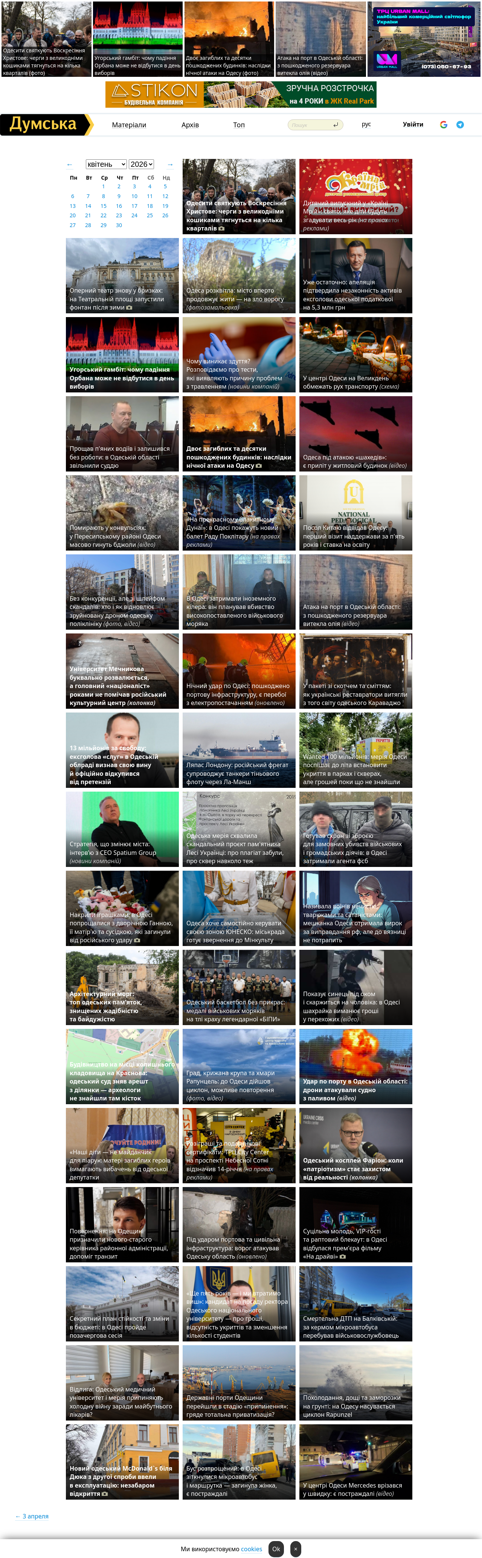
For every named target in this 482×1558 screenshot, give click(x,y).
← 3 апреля (32, 1516)
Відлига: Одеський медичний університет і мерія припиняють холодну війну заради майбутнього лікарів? (121, 1402)
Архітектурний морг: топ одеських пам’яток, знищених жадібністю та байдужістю (106, 1006)
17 (134, 205)
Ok (276, 1549)
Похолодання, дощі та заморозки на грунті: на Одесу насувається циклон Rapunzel (352, 1406)
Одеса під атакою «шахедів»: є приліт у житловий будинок (355, 461)
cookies (251, 1549)
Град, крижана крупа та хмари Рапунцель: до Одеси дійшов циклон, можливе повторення (230, 1085)
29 (104, 225)
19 (165, 205)
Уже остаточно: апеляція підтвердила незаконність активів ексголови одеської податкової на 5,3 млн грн (352, 294)
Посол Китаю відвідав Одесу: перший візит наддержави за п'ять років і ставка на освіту (353, 536)
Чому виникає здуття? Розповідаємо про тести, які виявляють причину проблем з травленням (234, 374)
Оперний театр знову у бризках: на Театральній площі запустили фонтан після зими (117, 298)
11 (150, 196)
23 (119, 215)
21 (88, 215)
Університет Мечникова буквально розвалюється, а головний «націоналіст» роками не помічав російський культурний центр (118, 686)
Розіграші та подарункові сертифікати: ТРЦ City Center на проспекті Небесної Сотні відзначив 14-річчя (229, 1160)
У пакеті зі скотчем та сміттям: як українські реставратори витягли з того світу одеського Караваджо (355, 694)
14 (88, 205)
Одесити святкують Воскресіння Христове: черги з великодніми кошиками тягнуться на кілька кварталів (236, 215)
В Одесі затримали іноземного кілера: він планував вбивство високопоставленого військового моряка (234, 611)
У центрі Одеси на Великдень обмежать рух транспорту (351, 382)
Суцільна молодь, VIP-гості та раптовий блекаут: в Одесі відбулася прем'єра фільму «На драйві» (345, 1243)
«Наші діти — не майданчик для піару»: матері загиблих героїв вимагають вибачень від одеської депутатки (120, 1164)
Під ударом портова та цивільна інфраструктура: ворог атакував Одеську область (233, 1247)
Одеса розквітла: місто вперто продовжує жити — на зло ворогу (235, 298)
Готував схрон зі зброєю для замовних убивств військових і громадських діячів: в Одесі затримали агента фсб (352, 848)
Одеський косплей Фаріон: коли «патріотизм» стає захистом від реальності (353, 1168)
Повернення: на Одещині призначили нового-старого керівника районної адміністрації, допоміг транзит (119, 1243)
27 (73, 225)
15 (104, 205)
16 (119, 205)
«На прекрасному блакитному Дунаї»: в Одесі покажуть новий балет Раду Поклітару (233, 532)
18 (150, 205)
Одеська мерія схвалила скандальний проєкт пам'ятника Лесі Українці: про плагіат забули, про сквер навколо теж (235, 848)
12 (165, 196)
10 (134, 196)
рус (366, 124)
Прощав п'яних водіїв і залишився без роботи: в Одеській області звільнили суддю (120, 457)
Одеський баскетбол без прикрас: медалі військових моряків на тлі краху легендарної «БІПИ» (235, 1010)
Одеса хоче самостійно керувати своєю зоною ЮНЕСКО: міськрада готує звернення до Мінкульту (235, 931)
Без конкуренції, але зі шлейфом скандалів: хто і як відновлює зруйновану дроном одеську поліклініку (117, 611)
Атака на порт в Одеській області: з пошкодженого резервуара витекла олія (352, 615)
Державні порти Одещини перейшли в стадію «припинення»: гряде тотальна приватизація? (237, 1406)
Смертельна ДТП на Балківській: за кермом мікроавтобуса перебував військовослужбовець (351, 1327)
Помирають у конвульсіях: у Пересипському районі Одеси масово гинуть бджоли (115, 536)
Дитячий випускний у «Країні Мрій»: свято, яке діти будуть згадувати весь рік (345, 215)
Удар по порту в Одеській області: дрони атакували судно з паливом (355, 1089)
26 (165, 215)
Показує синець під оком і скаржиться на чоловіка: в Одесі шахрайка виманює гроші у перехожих (351, 1006)
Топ (239, 124)
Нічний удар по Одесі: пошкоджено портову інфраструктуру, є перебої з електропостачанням (238, 694)
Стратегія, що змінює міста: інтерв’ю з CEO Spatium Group (113, 852)
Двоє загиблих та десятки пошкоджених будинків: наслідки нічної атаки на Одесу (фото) (228, 65)
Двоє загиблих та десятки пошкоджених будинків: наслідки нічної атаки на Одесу (238, 457)
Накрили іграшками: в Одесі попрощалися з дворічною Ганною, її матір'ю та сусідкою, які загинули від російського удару (121, 927)
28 (88, 225)
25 (150, 215)
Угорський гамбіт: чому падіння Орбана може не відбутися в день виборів (138, 65)
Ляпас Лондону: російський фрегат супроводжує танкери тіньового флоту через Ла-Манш (237, 773)
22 (104, 215)
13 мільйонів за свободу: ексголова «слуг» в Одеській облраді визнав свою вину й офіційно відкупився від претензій (114, 765)
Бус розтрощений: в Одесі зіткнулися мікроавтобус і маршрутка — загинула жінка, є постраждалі (231, 1481)
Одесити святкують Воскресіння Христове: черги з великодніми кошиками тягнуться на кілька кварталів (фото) (44, 61)
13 (73, 205)
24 (134, 215)
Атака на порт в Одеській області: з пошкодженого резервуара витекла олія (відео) (319, 65)
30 (119, 225)
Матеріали (129, 124)
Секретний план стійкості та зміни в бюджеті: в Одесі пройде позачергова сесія (119, 1327)
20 (73, 215)
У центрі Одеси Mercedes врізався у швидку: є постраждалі (352, 1489)
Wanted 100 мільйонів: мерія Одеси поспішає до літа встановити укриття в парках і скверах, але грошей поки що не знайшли (355, 769)
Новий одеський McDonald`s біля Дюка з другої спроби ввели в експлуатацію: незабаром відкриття (121, 1481)
